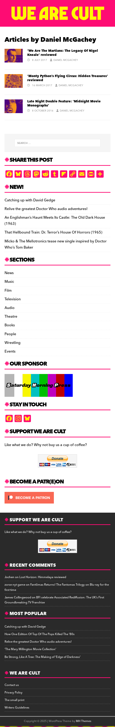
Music (9, 281)
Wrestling (12, 343)
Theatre (11, 316)
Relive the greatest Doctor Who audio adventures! (46, 209)
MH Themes (83, 721)
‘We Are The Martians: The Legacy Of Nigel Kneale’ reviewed (62, 53)
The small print (14, 700)
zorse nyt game (15, 584)
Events (10, 351)
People (10, 334)
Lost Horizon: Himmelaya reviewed (42, 577)
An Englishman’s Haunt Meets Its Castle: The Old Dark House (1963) (55, 220)
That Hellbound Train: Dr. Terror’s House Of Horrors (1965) (53, 232)
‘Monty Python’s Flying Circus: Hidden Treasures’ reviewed (67, 78)
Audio (10, 308)
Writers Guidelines (17, 707)
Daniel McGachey (65, 60)
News (9, 273)
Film (8, 290)
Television (13, 299)
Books (10, 325)
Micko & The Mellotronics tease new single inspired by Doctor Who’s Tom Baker (56, 244)
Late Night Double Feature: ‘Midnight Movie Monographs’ (64, 103)
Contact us (12, 685)
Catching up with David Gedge (30, 200)
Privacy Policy (13, 692)
